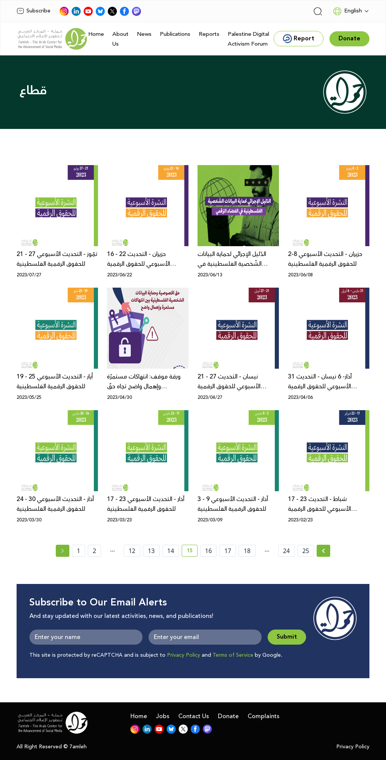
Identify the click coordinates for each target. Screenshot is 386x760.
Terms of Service (233, 655)
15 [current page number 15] (192, 552)
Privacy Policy (183, 655)
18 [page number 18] (247, 551)
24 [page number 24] (286, 551)
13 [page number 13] (151, 551)
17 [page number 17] (227, 551)
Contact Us (193, 716)
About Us (120, 39)
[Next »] (323, 551)
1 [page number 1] (78, 551)
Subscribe (34, 11)
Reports (209, 34)
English (347, 11)
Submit (287, 637)
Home (96, 34)
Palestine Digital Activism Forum (248, 39)
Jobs (162, 716)
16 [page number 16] (208, 551)
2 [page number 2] (94, 551)
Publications (175, 34)
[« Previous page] (62, 551)
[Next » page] (323, 551)
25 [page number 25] (305, 551)
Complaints (263, 716)
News (144, 34)
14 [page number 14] (170, 551)
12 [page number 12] (132, 551)
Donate (228, 716)
